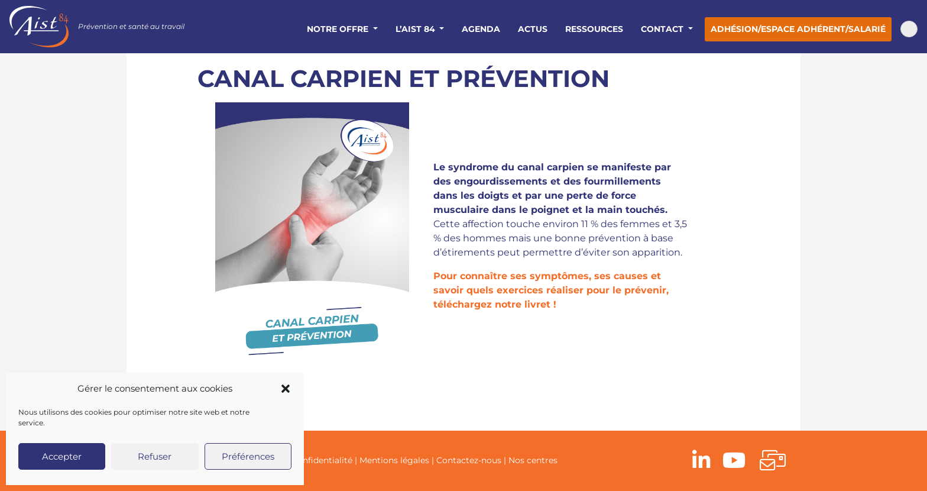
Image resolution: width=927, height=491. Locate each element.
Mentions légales (394, 460)
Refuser (154, 456)
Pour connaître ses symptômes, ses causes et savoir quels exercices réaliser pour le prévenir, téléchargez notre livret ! (551, 290)
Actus (532, 29)
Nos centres (533, 460)
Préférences (248, 456)
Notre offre (339, 29)
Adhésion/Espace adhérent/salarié (798, 29)
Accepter (62, 456)
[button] (285, 389)
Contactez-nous (468, 460)
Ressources (594, 29)
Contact (663, 29)
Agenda (481, 29)
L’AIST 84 (416, 29)
